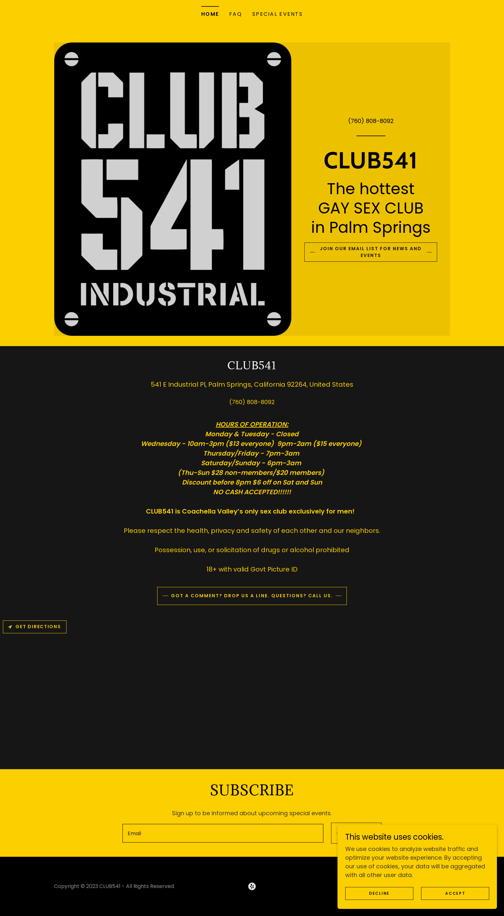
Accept (462, 893)
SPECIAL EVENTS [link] (277, 14)
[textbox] (221, 833)
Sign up (355, 833)
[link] (370, 165)
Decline (401, 893)
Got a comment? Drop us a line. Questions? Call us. (252, 596)
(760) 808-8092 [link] (371, 120)
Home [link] (210, 14)
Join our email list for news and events (371, 252)
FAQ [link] (235, 14)
